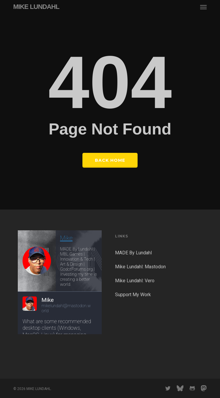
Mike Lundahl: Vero (134, 280)
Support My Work (133, 294)
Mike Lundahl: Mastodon (140, 266)
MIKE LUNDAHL (36, 7)
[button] (203, 7)
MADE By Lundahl (133, 253)
